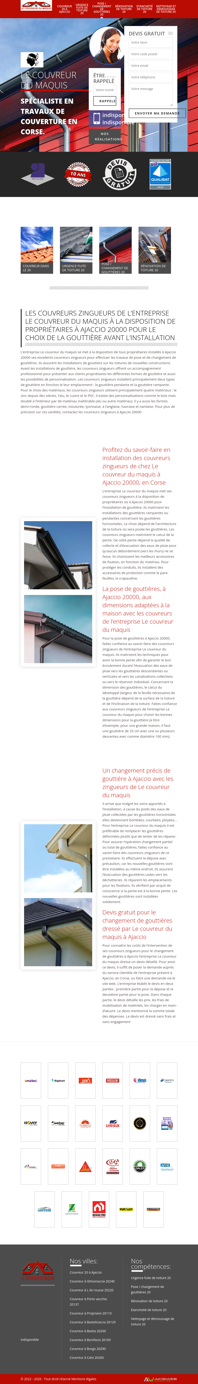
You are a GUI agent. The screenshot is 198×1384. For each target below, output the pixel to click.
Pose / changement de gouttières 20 (101, 9)
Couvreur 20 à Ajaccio (64, 9)
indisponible (118, 115)
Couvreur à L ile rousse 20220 (92, 1290)
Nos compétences (46, 213)
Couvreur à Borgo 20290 (88, 1349)
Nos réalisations (108, 136)
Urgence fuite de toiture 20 (82, 9)
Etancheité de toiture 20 (144, 9)
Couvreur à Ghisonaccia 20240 (92, 1281)
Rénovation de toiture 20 (124, 9)
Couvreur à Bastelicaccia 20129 (93, 1322)
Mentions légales (83, 1379)
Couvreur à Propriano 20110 (91, 1313)
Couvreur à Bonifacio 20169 (90, 1340)
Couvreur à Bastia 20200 (88, 1331)
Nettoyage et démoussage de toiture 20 (166, 9)
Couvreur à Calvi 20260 (87, 1357)
